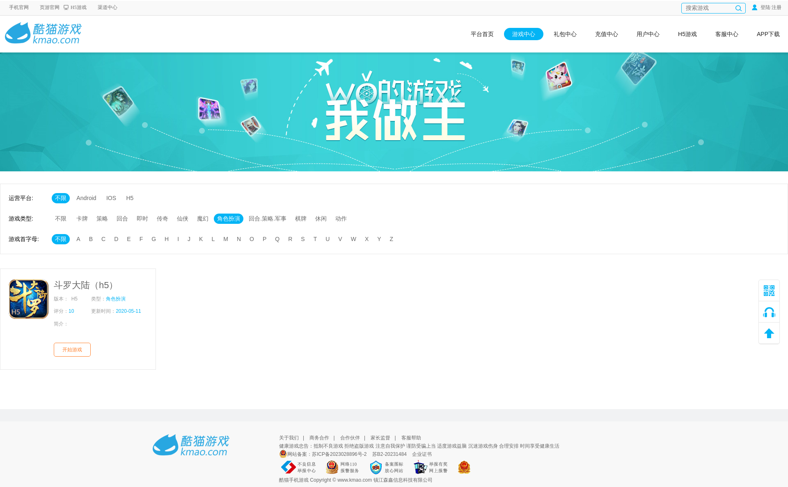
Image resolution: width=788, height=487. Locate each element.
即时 (142, 218)
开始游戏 (72, 350)
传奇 (162, 218)
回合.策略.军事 (267, 218)
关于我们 (289, 438)
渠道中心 (107, 7)
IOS (111, 198)
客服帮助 (411, 438)
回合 (122, 218)
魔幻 (202, 218)
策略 (102, 218)
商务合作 (319, 438)
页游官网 (50, 7)
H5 (129, 198)
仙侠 (182, 218)
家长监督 (380, 438)
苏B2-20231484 (389, 454)
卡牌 (82, 218)
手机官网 (19, 7)
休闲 (321, 218)
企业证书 (422, 454)
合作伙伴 (350, 438)
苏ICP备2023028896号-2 (340, 454)
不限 (60, 198)
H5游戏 (79, 7)
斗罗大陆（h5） (86, 285)
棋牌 (301, 218)
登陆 (761, 7)
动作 (341, 218)
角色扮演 (228, 218)
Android (86, 198)
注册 (776, 7)
